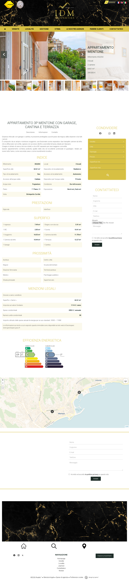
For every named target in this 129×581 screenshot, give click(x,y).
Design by (93, 577)
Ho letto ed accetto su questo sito (90, 474)
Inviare (97, 245)
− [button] (2, 383)
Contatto (54, 132)
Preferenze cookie (76, 577)
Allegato (95, 220)
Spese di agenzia (62, 577)
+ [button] (2, 380)
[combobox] (107, 142)
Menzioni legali (49, 577)
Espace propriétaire (105, 556)
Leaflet (126, 426)
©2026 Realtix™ (36, 577)
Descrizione (30, 132)
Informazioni (43, 132)
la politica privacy (115, 238)
